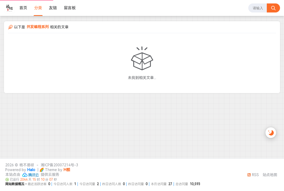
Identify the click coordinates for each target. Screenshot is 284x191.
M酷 (67, 170)
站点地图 (270, 175)
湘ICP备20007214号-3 (59, 165)
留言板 (70, 8)
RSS (253, 175)
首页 (23, 8)
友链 (53, 8)
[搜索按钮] (273, 7)
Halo (31, 170)
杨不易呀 (26, 165)
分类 (38, 8)
